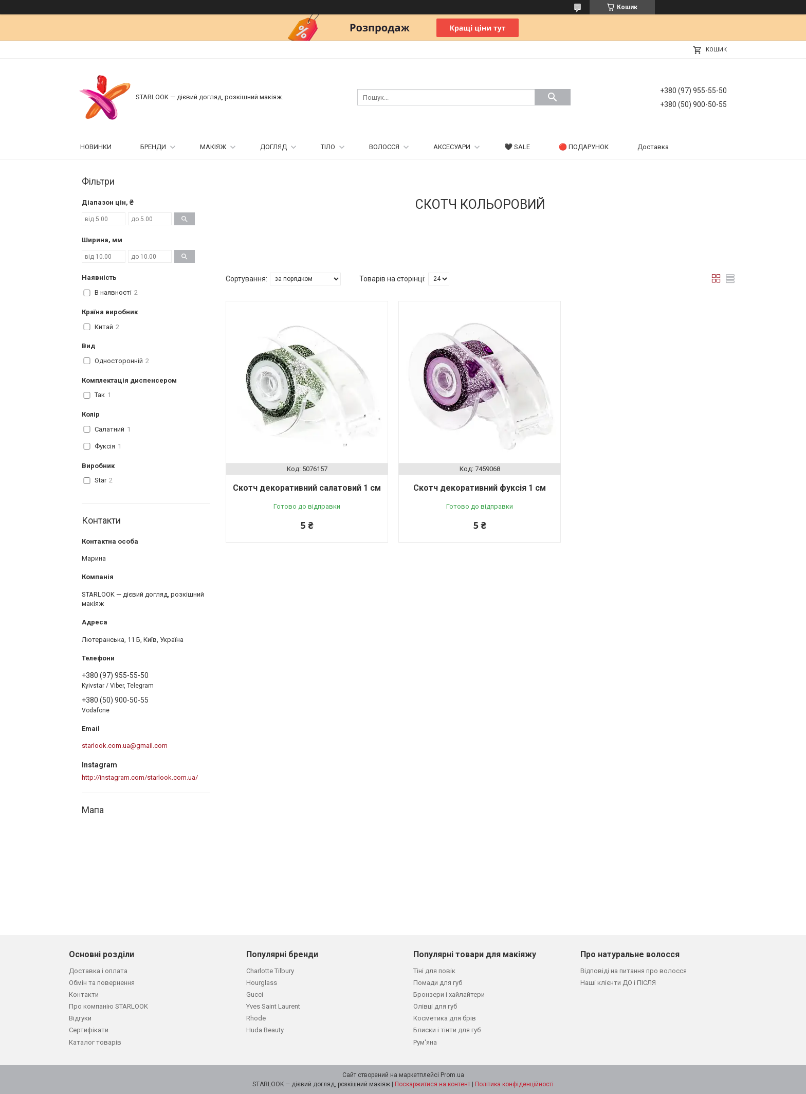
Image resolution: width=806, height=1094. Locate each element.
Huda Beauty (265, 1030)
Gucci (254, 994)
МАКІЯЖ (213, 147)
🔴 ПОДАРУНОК (584, 147)
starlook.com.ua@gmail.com (125, 745)
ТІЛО (328, 147)
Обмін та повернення (102, 983)
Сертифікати (88, 1030)
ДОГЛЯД (273, 147)
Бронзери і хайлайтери (449, 994)
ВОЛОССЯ (384, 147)
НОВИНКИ (96, 147)
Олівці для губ (435, 1006)
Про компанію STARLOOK (108, 1006)
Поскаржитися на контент (432, 1084)
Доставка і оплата (98, 971)
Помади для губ (437, 983)
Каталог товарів (95, 1042)
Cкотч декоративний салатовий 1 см (307, 488)
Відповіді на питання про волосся (633, 971)
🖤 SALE (517, 147)
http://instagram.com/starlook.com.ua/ (140, 777)
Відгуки (80, 1018)
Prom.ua (452, 1075)
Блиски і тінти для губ (447, 1030)
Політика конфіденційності (514, 1084)
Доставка (653, 147)
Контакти (84, 994)
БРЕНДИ (153, 147)
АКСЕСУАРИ (451, 147)
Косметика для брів (444, 1018)
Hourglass (261, 983)
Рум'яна (425, 1042)
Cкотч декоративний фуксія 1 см (479, 488)
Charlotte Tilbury (270, 971)
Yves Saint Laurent (273, 1006)
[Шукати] (553, 97)
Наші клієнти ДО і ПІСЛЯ (618, 983)
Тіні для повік (434, 971)
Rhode (256, 1018)
